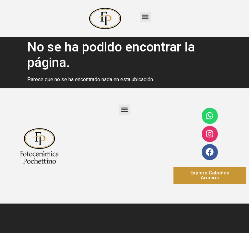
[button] (145, 17)
